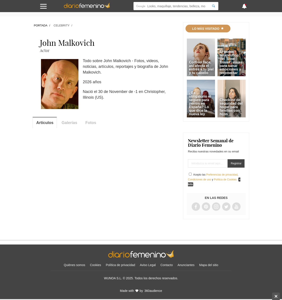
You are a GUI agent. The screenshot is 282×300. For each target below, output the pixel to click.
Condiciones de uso (199, 179)
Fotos (90, 122)
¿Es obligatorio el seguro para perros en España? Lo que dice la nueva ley (200, 103)
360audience (153, 291)
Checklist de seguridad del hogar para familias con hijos (231, 107)
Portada (40, 25)
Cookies (95, 265)
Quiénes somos (74, 265)
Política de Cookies (225, 179)
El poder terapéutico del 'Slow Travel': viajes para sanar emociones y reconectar (231, 62)
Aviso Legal (148, 265)
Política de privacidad (120, 265)
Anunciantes (186, 265)
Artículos (44, 122)
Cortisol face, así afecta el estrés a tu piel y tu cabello (201, 67)
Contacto (166, 265)
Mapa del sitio (208, 265)
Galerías (69, 122)
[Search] (213, 6)
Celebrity (61, 25)
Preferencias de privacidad (221, 174)
